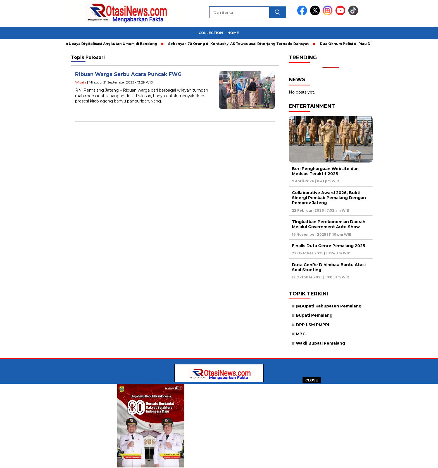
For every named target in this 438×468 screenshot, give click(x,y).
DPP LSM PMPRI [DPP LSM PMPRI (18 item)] (312, 324)
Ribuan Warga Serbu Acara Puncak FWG (128, 74)
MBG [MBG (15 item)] (301, 333)
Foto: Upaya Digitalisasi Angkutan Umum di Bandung (109, 44)
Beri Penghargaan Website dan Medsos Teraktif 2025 (325, 171)
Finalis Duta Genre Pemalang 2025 (328, 245)
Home (233, 33)
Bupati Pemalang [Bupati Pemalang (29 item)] (314, 315)
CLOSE (311, 380)
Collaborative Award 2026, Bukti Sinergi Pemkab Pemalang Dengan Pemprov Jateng (329, 197)
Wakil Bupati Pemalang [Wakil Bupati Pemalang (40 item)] (320, 343)
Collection (211, 33)
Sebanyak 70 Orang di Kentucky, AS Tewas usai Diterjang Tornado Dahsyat (240, 44)
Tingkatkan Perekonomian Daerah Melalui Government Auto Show (328, 224)
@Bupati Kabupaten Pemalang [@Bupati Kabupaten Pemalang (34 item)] (328, 306)
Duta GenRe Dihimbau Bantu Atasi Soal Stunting (329, 267)
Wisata (80, 82)
